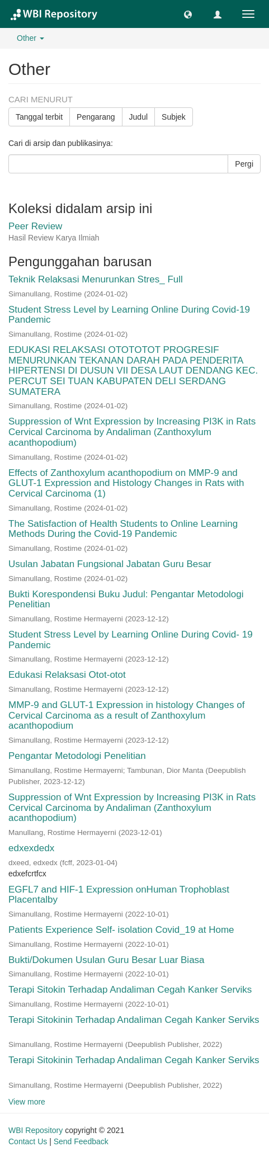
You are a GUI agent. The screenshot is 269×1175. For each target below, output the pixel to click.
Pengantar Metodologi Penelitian (77, 756)
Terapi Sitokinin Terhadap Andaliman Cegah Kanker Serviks (133, 1019)
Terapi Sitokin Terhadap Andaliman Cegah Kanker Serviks (130, 989)
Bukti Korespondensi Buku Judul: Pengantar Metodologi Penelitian (126, 599)
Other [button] (30, 38)
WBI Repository (35, 1130)
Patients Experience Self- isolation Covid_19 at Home (121, 929)
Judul (138, 116)
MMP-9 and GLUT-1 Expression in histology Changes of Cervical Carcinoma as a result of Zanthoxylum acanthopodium (126, 715)
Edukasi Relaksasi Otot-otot (67, 674)
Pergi (244, 163)
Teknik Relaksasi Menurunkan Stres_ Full (95, 279)
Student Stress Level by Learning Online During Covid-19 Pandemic (129, 314)
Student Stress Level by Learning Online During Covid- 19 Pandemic (130, 639)
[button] (188, 13)
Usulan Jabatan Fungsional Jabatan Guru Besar (109, 564)
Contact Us (27, 1141)
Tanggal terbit (39, 116)
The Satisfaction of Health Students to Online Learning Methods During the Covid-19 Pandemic (123, 529)
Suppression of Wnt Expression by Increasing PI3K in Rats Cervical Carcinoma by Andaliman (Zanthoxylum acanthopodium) (132, 431)
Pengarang (96, 116)
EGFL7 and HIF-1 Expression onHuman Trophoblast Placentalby (118, 894)
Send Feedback (81, 1141)
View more (26, 1101)
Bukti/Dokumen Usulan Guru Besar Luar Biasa (106, 960)
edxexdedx (31, 848)
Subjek (174, 116)
